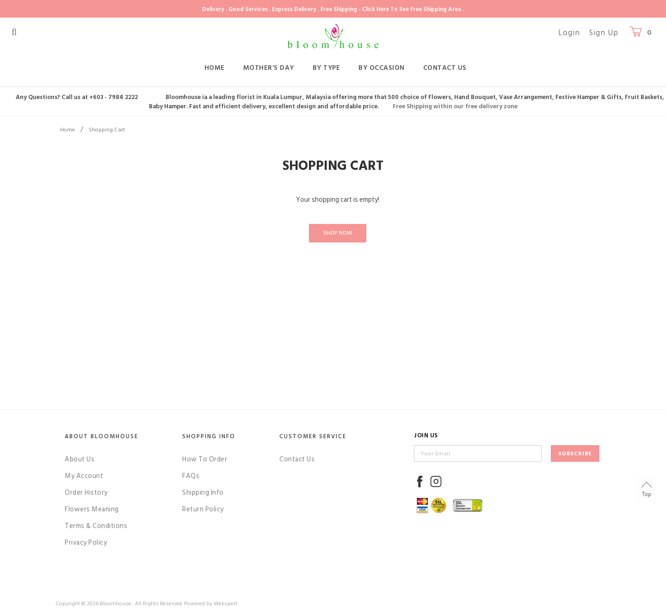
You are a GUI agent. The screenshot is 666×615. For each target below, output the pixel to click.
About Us (79, 459)
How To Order (204, 459)
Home (214, 67)
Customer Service (312, 436)
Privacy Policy (86, 542)
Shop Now (337, 233)
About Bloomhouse (101, 436)
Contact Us (445, 67)
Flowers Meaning (92, 509)
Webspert (225, 603)
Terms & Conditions (96, 526)
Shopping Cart (107, 129)
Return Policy (203, 509)
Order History (86, 492)
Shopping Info (208, 436)
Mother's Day (268, 67)
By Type (326, 67)
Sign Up (603, 32)
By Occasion (381, 67)
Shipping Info (203, 492)
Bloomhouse (115, 603)
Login (569, 32)
